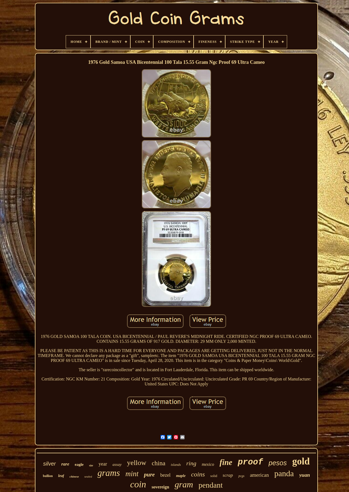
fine (225, 462)
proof (250, 462)
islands (176, 465)
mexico (208, 464)
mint (132, 474)
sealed (88, 476)
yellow (136, 463)
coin (138, 484)
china (159, 463)
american (259, 475)
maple (181, 476)
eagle (79, 464)
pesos (278, 463)
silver (49, 464)
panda (284, 473)
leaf (61, 476)
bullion (48, 476)
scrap (228, 475)
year (103, 464)
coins (198, 474)
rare (65, 464)
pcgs (241, 476)
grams (108, 473)
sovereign (160, 487)
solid (213, 476)
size (91, 465)
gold (301, 461)
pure (149, 474)
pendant (210, 485)
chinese (74, 476)
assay (117, 464)
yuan (304, 475)
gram (183, 484)
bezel (165, 475)
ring (191, 463)
